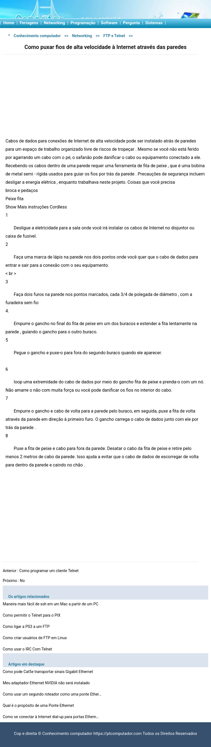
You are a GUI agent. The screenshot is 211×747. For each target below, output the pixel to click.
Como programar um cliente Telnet (49, 571)
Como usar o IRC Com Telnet (28, 649)
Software (109, 22)
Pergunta (131, 22)
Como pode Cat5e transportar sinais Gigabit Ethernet (48, 671)
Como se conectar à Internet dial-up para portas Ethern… (51, 717)
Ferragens (29, 22)
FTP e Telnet (114, 36)
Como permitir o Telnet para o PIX (32, 615)
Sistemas (154, 22)
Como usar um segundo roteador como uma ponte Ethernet (52, 694)
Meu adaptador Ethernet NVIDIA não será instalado (47, 683)
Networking (54, 22)
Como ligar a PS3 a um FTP (27, 626)
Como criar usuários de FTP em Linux (35, 638)
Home (8, 22)
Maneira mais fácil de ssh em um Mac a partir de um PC (51, 604)
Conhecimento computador (37, 36)
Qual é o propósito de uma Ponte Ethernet (39, 705)
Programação (83, 22)
